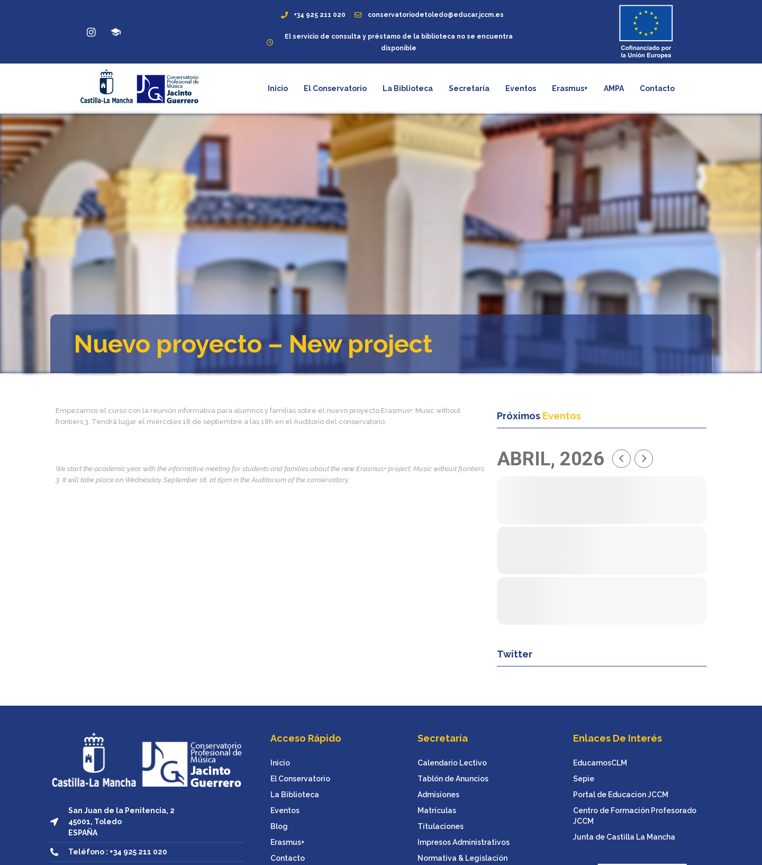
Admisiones (438, 794)
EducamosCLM (600, 763)
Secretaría (469, 88)
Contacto (657, 88)
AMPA (614, 88)
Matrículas (437, 810)
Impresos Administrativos (464, 842)
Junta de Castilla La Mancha (624, 837)
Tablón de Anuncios (453, 778)
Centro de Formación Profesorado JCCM (634, 815)
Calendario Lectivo (452, 763)
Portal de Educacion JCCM (620, 794)
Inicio (278, 88)
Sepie (583, 778)
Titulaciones (441, 826)
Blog (279, 826)
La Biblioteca (408, 88)
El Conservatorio (335, 88)
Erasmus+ (570, 88)
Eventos (520, 88)
